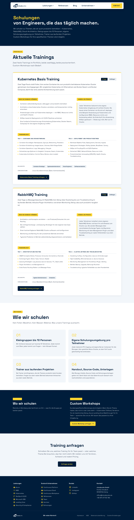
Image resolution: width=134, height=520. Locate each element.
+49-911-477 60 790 (103, 498)
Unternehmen (88, 5)
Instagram (74, 490)
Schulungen (46, 505)
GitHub (73, 493)
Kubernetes (18, 493)
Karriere (45, 502)
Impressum (80, 515)
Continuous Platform (49, 487)
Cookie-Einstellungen (114, 515)
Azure (16, 487)
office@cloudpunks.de (104, 495)
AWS (16, 490)
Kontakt (116, 6)
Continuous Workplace (50, 493)
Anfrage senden (67, 464)
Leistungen (48, 5)
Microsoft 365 (19, 499)
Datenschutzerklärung (98, 515)
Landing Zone (19, 502)
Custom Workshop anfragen (83, 424)
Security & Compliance (22, 505)
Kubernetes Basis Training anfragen (33, 177)
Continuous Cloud (48, 490)
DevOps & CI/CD (19, 496)
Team (44, 499)
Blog (75, 5)
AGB (87, 515)
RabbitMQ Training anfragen (31, 288)
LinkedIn (73, 487)
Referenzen (63, 5)
